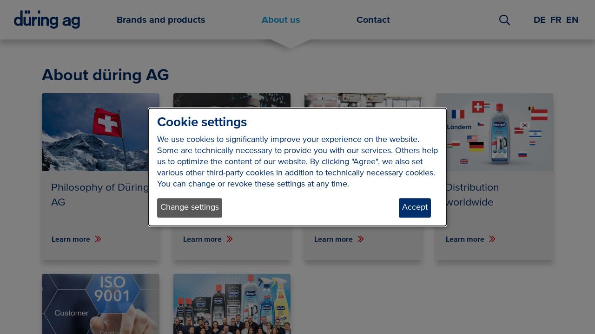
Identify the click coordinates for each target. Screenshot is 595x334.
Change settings (189, 208)
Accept (415, 208)
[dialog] (297, 167)
